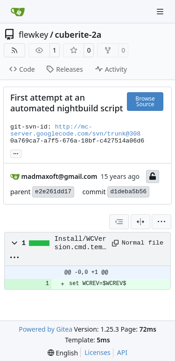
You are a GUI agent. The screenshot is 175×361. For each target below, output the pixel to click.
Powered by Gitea (45, 329)
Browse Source (144, 101)
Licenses (97, 352)
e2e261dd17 (53, 191)
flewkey (33, 34)
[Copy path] (113, 243)
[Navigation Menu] (161, 11)
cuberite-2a (78, 34)
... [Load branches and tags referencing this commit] (16, 153)
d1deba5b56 (128, 191)
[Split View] (140, 221)
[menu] (161, 221)
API (122, 352)
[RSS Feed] (14, 50)
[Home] (18, 11)
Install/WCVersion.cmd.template (80, 243)
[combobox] (119, 221)
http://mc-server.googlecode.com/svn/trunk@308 (75, 130)
